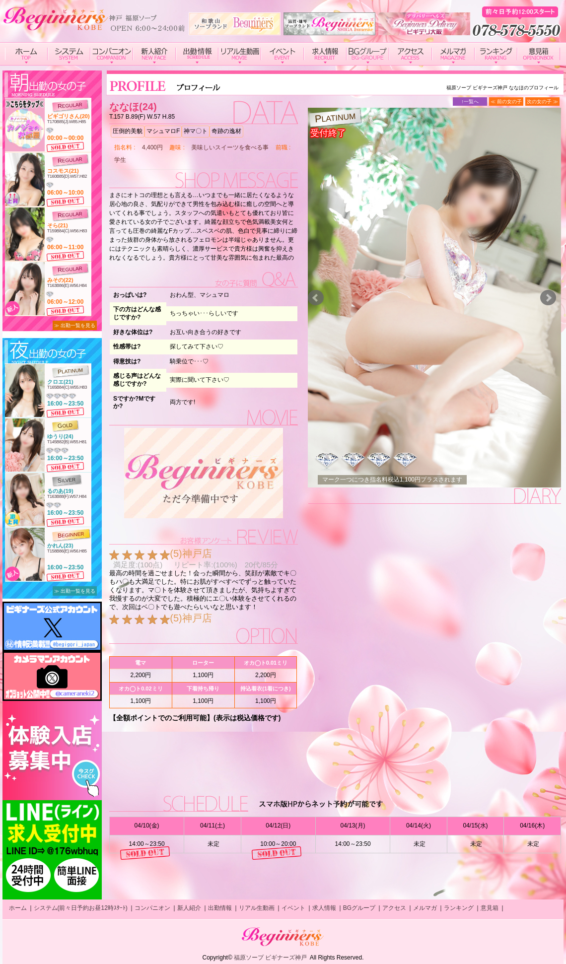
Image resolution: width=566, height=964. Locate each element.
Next (548, 298)
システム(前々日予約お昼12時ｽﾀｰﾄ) (81, 907)
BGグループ (359, 907)
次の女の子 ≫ (542, 101)
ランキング (459, 907)
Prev (316, 298)
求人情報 (324, 907)
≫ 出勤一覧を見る (74, 325)
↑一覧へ (470, 101)
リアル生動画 (257, 907)
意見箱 (489, 907)
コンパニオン (152, 907)
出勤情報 (220, 907)
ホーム (18, 907)
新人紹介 (189, 907)
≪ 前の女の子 (506, 101)
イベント (293, 907)
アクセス (394, 907)
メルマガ (425, 907)
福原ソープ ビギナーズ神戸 (270, 957)
